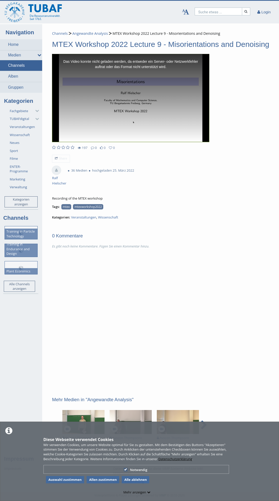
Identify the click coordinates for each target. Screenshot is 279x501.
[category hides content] (35, 111)
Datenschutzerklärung (175, 459)
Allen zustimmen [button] (103, 479)
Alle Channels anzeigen (19, 286)
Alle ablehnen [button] (135, 479)
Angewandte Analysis (90, 33)
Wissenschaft (20, 135)
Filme (14, 158)
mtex (66, 207)
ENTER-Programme (19, 169)
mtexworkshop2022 (88, 207)
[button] (21, 44)
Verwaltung (18, 187)
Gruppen (15, 87)
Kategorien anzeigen (21, 201)
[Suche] (246, 11)
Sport (14, 150)
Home (13, 44)
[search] (218, 11)
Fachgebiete (19, 111)
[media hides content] (38, 55)
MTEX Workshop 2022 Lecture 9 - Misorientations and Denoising (166, 33)
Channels (16, 65)
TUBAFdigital (19, 118)
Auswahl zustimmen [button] (65, 479)
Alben (13, 76)
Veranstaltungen (22, 126)
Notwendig (135, 469)
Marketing (17, 179)
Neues (15, 142)
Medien (14, 55)
